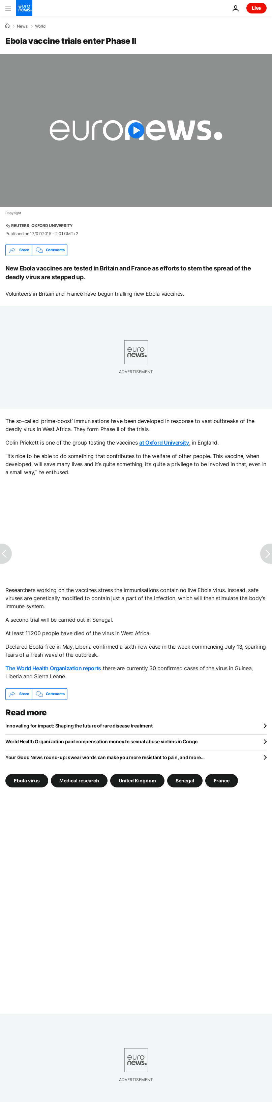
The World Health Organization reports (53, 668)
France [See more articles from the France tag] (222, 780)
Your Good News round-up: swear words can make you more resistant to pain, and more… (105, 757)
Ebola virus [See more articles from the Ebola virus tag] (27, 780)
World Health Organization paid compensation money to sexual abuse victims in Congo (101, 741)
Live (256, 8)
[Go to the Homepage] (24, 8)
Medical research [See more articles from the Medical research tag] (79, 780)
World (40, 26)
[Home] (7, 26)
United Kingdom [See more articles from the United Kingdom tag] (137, 780)
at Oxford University (164, 442)
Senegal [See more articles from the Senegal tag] (185, 780)
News (22, 26)
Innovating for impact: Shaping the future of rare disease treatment (78, 725)
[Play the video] (136, 130)
